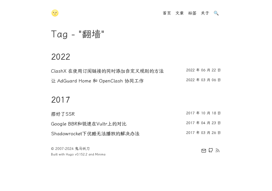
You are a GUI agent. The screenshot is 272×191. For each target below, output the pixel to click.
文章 (179, 13)
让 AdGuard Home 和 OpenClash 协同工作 (97, 81)
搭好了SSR (63, 114)
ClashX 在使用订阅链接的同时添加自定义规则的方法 (107, 71)
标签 (192, 13)
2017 (60, 100)
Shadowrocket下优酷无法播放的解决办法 (95, 134)
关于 (205, 13)
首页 (167, 13)
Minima (100, 154)
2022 (60, 57)
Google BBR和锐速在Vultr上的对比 (88, 124)
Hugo (70, 154)
